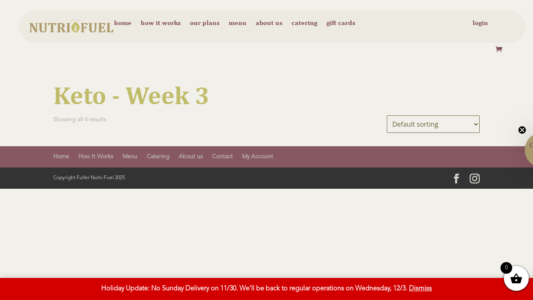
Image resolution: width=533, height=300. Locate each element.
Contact (222, 157)
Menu (238, 23)
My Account (257, 157)
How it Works (161, 23)
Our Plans (204, 23)
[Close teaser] (522, 130)
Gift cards (340, 23)
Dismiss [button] (420, 288)
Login (480, 23)
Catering (304, 23)
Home (123, 23)
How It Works (95, 157)
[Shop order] (433, 124)
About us (269, 23)
